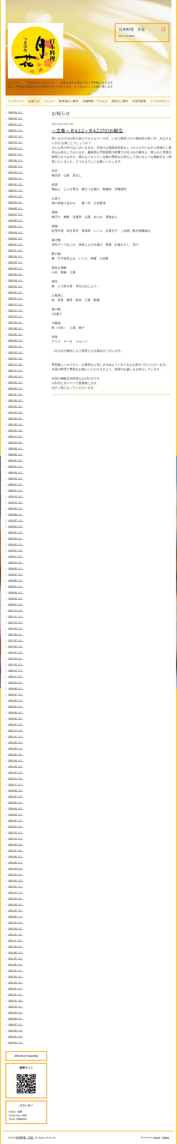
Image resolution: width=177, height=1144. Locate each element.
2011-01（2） (15, 994)
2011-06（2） (15, 964)
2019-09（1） (15, 508)
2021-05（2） (15, 406)
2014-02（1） (15, 820)
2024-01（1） (15, 244)
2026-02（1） (15, 124)
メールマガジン (160, 101)
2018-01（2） (15, 604)
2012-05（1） (15, 922)
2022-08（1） (15, 328)
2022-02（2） (15, 352)
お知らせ (34, 101)
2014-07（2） (15, 796)
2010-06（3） (15, 1030)
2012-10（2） (15, 898)
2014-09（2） (15, 790)
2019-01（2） (15, 550)
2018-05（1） (15, 586)
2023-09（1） (15, 262)
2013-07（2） (15, 850)
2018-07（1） (15, 574)
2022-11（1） (15, 310)
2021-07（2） (15, 394)
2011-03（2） (15, 982)
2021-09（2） (15, 382)
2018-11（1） (15, 556)
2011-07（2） (15, 958)
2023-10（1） (15, 256)
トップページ (16, 101)
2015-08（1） (15, 748)
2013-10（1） (15, 838)
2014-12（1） (15, 778)
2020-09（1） (15, 448)
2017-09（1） (15, 628)
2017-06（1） (15, 646)
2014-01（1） (15, 826)
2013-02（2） (15, 880)
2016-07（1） (15, 694)
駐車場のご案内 (68, 101)
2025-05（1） (15, 166)
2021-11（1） (15, 370)
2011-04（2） (15, 976)
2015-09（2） (15, 742)
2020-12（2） (15, 436)
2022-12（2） (15, 304)
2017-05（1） (15, 652)
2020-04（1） (15, 472)
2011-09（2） (15, 946)
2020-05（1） (15, 466)
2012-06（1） (15, 916)
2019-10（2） (15, 502)
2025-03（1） (15, 178)
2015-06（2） (15, 754)
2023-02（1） (15, 292)
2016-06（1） (15, 700)
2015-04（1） (15, 760)
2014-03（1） (15, 814)
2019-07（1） (15, 520)
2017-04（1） (15, 658)
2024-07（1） (15, 214)
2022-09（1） (15, 322)
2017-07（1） (15, 640)
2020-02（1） (15, 484)
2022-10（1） (15, 316)
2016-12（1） (15, 670)
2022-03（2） (15, 346)
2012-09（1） (15, 904)
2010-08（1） (15, 1018)
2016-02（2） (15, 718)
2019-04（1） (15, 538)
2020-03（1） (15, 478)
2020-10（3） (15, 442)
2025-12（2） (15, 136)
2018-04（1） (15, 592)
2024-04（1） (15, 232)
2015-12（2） (15, 730)
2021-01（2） (15, 430)
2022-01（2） (15, 358)
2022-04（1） (15, 340)
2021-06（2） (15, 400)
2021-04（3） (15, 412)
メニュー (49, 101)
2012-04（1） (15, 928)
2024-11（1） (15, 190)
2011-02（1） (15, 988)
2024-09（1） (15, 202)
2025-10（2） (15, 142)
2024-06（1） (15, 220)
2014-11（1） (15, 784)
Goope (156, 1137)
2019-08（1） (15, 514)
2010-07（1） (15, 1024)
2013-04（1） (15, 868)
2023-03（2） (15, 286)
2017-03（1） (15, 664)
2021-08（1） (15, 388)
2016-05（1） (15, 706)
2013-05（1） (15, 862)
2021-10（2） (15, 376)
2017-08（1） (15, 634)
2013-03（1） (15, 874)
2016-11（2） (15, 676)
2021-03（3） (15, 418)
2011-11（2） (15, 940)
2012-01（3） (15, 934)
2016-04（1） (15, 712)
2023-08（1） (15, 268)
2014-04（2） (15, 808)
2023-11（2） (15, 250)
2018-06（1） (15, 580)
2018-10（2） (15, 562)
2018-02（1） (15, 598)
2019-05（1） (15, 532)
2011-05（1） (15, 970)
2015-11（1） (15, 736)
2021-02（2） (15, 424)
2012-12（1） (15, 892)
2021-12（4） (15, 364)
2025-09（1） (15, 148)
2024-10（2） (15, 196)
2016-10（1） (15, 682)
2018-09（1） (15, 568)
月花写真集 (139, 101)
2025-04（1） (15, 172)
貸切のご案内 (120, 101)
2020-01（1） (15, 490)
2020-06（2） (15, 460)
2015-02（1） (15, 772)
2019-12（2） (15, 496)
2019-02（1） (15, 544)
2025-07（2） (15, 154)
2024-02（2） (15, 238)
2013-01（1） (15, 886)
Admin (165, 1137)
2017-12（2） (15, 610)
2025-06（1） (15, 160)
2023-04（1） (15, 280)
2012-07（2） (15, 910)
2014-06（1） (15, 802)
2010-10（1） (15, 1006)
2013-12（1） (15, 832)
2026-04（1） (15, 112)
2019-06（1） (15, 526)
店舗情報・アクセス (95, 101)
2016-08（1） (15, 688)
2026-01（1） (15, 130)
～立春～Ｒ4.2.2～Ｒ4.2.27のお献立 (87, 130)
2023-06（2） (15, 274)
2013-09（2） (15, 844)
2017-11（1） (15, 616)
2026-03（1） (15, 118)
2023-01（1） (15, 298)
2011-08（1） (15, 952)
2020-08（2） (15, 454)
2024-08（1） (15, 208)
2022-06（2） (15, 334)
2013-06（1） (15, 856)
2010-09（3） (15, 1012)
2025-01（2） (15, 184)
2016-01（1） (15, 724)
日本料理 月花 (24, 1137)
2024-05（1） (15, 226)
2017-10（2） (15, 622)
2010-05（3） (15, 1036)
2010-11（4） (15, 1000)
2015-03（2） (15, 766)
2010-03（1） (15, 1042)
